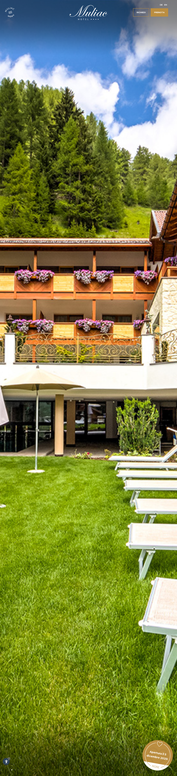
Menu (11, 15)
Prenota (159, 12)
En (165, 5)
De (161, 5)
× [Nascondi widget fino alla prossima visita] (9, 758)
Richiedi (141, 12)
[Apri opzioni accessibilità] (6, 761)
